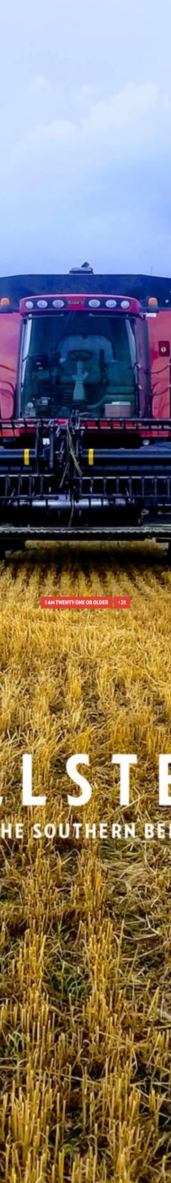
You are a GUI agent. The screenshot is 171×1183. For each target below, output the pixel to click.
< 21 (122, 602)
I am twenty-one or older (76, 602)
